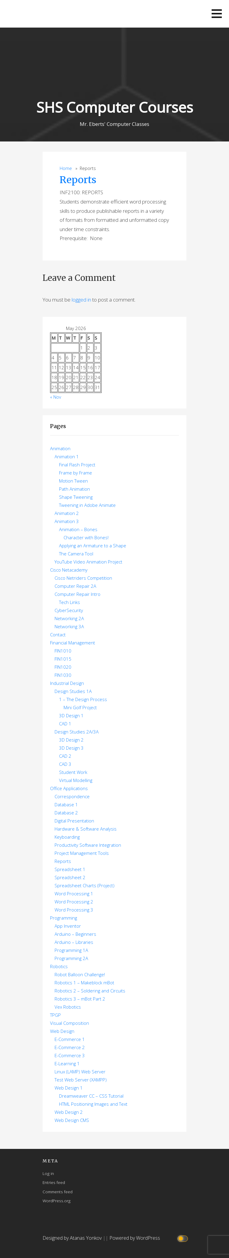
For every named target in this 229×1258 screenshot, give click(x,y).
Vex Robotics (68, 1007)
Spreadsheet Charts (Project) (85, 885)
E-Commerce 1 (70, 1039)
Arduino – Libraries (74, 942)
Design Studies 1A (73, 691)
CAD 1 (65, 724)
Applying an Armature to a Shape (92, 546)
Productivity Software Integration (88, 845)
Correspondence (72, 796)
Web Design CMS (72, 1120)
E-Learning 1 (67, 1063)
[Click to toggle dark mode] (183, 1238)
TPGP (55, 1015)
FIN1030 (63, 675)
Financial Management (72, 643)
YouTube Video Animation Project (88, 562)
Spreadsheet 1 (70, 869)
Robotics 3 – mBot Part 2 (80, 999)
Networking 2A (69, 618)
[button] (216, 13)
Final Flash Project (77, 465)
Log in (48, 1173)
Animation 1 (67, 456)
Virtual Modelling (75, 780)
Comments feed (58, 1191)
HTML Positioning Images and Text (93, 1104)
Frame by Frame (75, 473)
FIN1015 (63, 659)
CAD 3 (65, 764)
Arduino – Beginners (75, 934)
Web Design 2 (69, 1112)
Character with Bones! (86, 537)
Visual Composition (69, 1023)
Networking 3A (69, 626)
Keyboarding (67, 837)
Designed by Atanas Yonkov (73, 1238)
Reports (78, 180)
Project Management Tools (82, 853)
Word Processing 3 (74, 910)
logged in (81, 299)
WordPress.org (56, 1200)
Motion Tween (73, 481)
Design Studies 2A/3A (77, 732)
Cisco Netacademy (69, 570)
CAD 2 (65, 756)
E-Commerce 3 (70, 1055)
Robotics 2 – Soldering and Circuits (90, 991)
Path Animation (74, 489)
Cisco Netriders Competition (83, 578)
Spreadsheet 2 (70, 877)
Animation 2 (67, 513)
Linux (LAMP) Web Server (80, 1072)
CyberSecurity (69, 610)
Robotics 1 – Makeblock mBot (84, 983)
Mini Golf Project (80, 707)
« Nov (55, 397)
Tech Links (69, 602)
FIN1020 (63, 667)
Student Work (73, 772)
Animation (60, 448)
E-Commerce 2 (70, 1047)
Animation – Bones (78, 529)
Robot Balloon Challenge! (80, 974)
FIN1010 (63, 651)
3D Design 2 (71, 740)
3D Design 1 (71, 715)
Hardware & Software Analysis (86, 829)
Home (66, 168)
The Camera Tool (76, 554)
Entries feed (54, 1182)
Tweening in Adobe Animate (87, 505)
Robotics (59, 966)
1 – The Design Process (83, 699)
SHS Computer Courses (114, 107)
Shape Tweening (76, 497)
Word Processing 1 (74, 894)
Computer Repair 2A (75, 586)
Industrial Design (67, 683)
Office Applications (69, 788)
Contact (58, 635)
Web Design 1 (69, 1088)
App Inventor (68, 926)
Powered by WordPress (134, 1238)
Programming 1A (71, 950)
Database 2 (66, 813)
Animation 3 (67, 521)
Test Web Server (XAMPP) (81, 1080)
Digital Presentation (74, 821)
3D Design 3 (71, 748)
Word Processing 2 (74, 902)
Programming (63, 918)
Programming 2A (71, 958)
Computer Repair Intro (77, 594)
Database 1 (66, 804)
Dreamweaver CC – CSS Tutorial (91, 1096)
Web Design (62, 1031)
